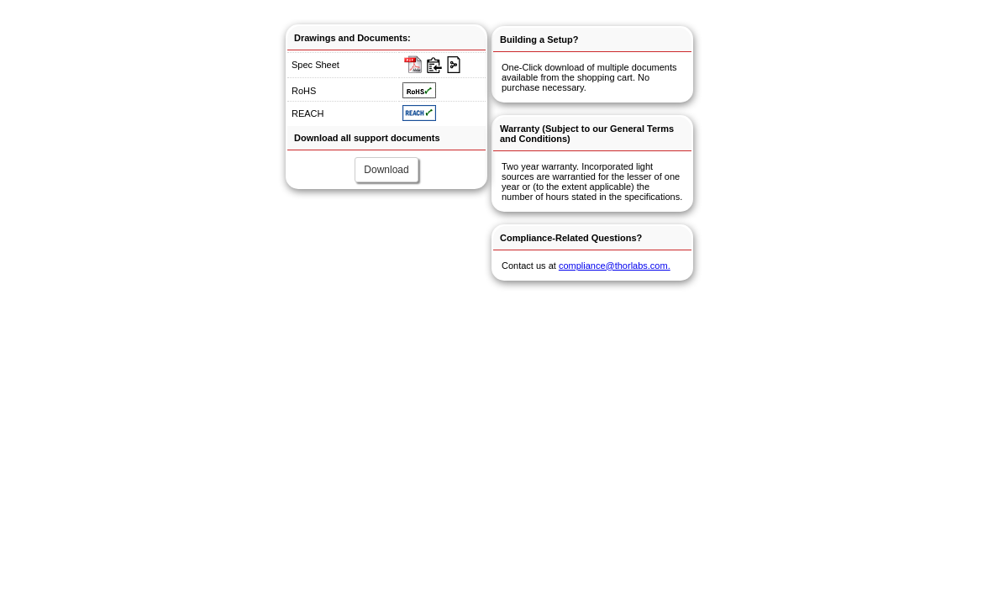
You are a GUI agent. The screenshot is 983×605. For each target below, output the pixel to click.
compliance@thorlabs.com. (614, 265)
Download (386, 170)
